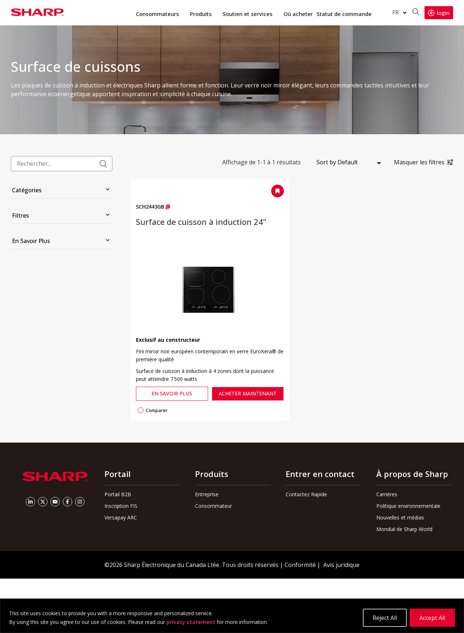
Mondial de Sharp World (404, 529)
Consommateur (213, 505)
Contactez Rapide (306, 494)
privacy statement (190, 621)
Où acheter (298, 13)
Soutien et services (248, 13)
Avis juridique (341, 565)
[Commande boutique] (347, 162)
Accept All (432, 618)
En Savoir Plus (31, 241)
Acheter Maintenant (248, 393)
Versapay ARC (120, 517)
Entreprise (207, 494)
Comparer (152, 410)
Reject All (385, 618)
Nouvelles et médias (400, 517)
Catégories (27, 190)
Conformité (300, 565)
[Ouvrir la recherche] (416, 12)
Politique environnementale (408, 505)
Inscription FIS (120, 505)
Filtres (20, 215)
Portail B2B (117, 494)
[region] (232, 616)
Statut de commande (344, 13)
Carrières (386, 494)
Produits (201, 13)
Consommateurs (157, 13)
